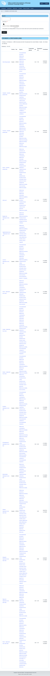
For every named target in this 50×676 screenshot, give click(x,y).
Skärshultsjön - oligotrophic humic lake (6, 476)
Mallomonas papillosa (23, 196)
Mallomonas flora (22, 129)
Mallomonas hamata (23, 655)
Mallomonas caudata (23, 184)
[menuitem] (42, 3)
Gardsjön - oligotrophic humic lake (6, 408)
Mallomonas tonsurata (23, 551)
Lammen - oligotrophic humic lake (6, 261)
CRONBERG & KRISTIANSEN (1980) (12, 38)
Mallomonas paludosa (23, 216)
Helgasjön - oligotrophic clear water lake (6, 559)
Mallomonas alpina (22, 80)
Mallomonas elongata (23, 429)
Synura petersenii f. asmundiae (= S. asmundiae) (23, 658)
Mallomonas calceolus (23, 251)
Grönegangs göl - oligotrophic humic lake (6, 444)
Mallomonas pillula (22, 187)
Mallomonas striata (22, 138)
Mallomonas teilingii (23, 141)
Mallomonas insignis (23, 107)
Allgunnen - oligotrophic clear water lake (6, 601)
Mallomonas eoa (22, 59)
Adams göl (5, 200)
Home (2, 11)
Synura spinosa (22, 274)
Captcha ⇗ (16, 27)
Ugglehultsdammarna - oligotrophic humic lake (7, 234)
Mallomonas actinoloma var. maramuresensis (22, 151)
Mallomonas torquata (23, 93)
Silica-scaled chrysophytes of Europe (19, 3)
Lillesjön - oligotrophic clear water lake (6, 511)
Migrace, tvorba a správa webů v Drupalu (25, 674)
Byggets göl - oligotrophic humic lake (6, 218)
